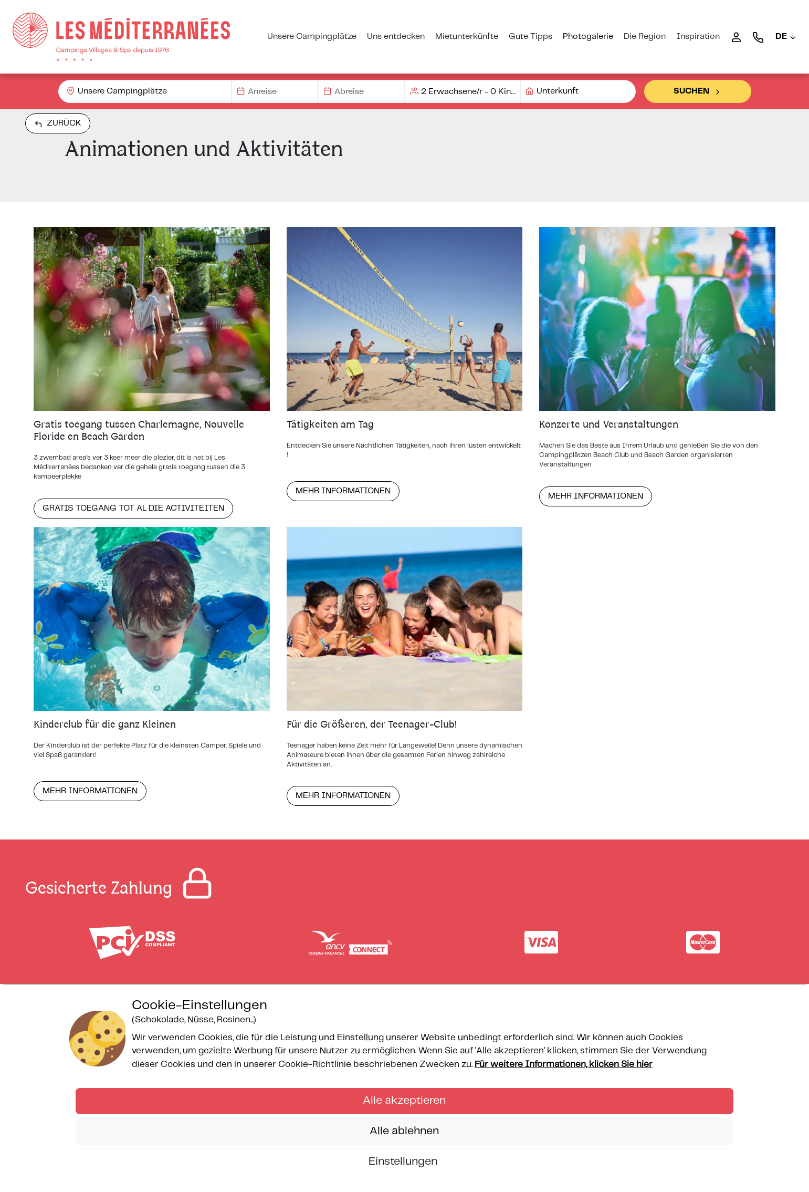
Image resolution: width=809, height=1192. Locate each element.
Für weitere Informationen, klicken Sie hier (564, 1064)
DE (785, 36)
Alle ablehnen (404, 1131)
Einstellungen (404, 1161)
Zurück (57, 123)
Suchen (698, 91)
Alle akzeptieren (404, 1100)
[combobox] (145, 91)
